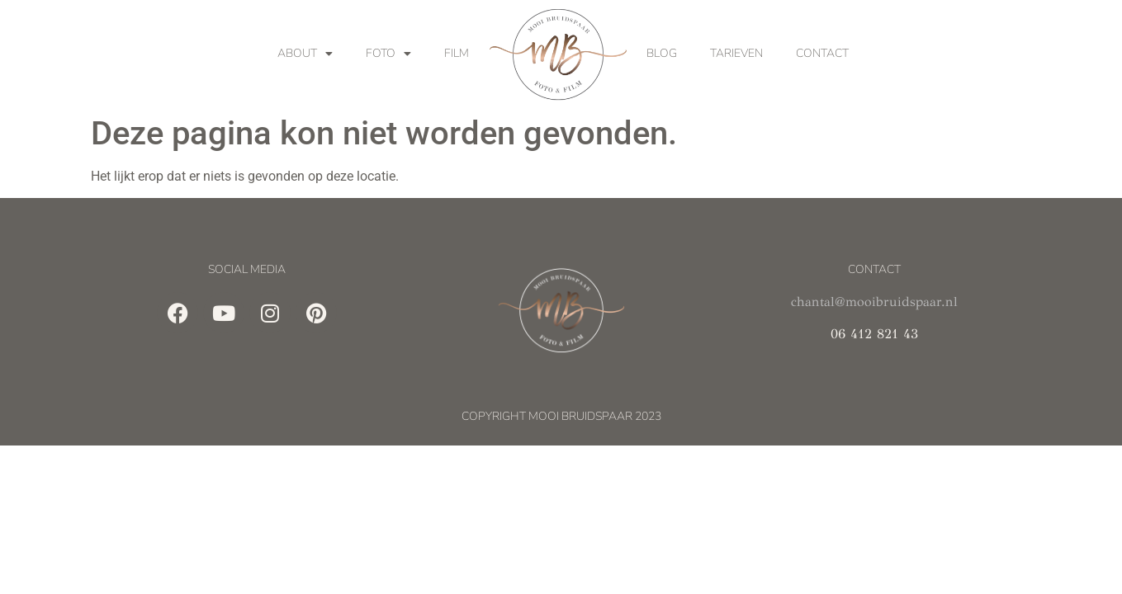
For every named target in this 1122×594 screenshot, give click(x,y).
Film (456, 53)
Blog (661, 53)
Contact (822, 53)
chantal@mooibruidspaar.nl (874, 301)
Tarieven (736, 53)
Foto (388, 54)
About (305, 54)
